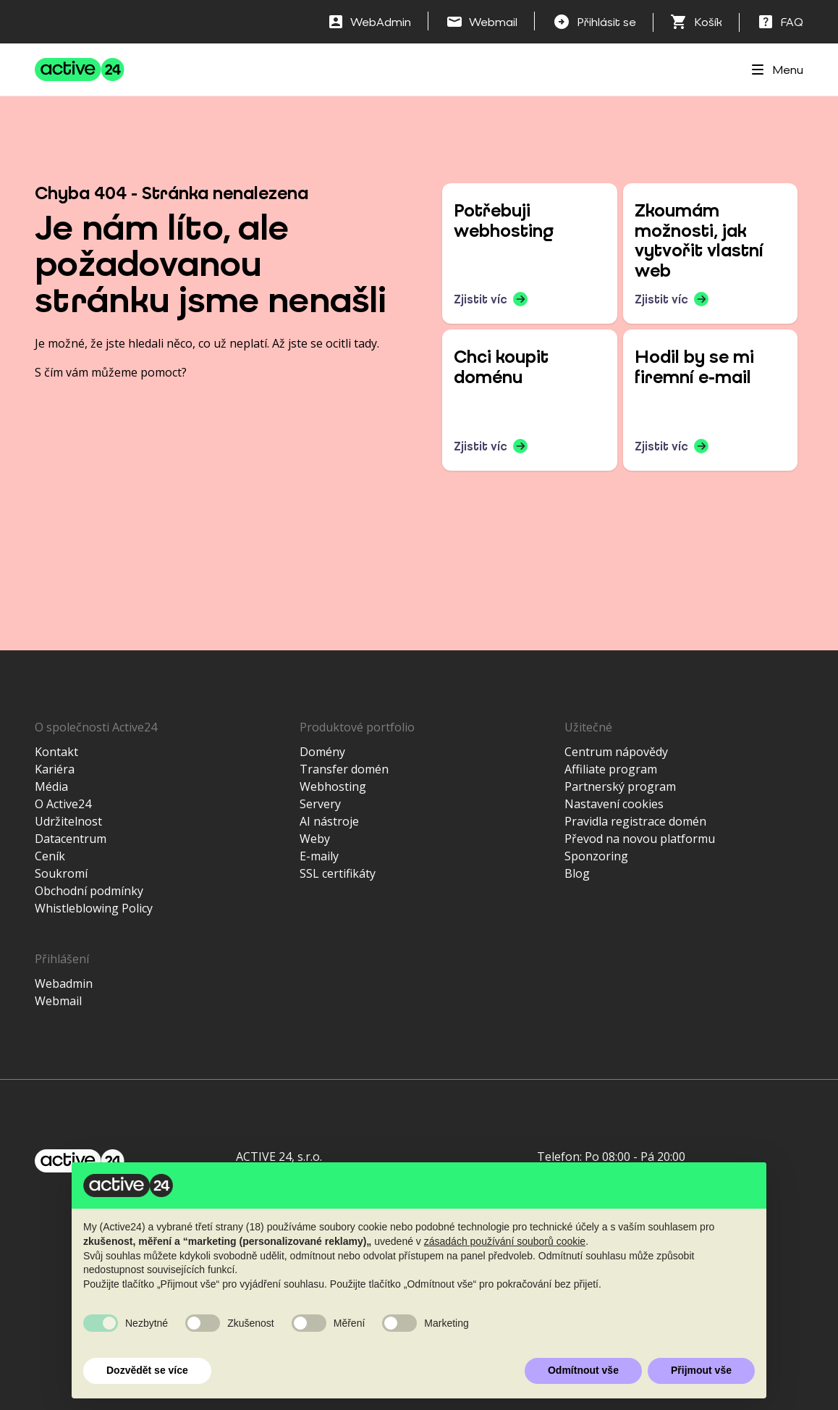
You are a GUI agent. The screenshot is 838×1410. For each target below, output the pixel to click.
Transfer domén (344, 769)
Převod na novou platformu (639, 839)
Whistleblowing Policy (94, 908)
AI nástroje (329, 821)
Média (51, 786)
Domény (322, 752)
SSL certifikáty (338, 873)
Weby (315, 839)
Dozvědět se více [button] (147, 1370)
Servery (320, 804)
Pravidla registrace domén (635, 821)
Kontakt (56, 752)
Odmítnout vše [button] (583, 1370)
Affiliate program (610, 769)
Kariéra (55, 769)
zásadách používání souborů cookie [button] (504, 1241)
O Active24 (63, 804)
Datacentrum (70, 839)
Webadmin (64, 983)
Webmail (58, 1001)
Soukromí (61, 873)
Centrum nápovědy (616, 752)
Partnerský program (620, 786)
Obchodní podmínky (89, 891)
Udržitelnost (68, 821)
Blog (577, 873)
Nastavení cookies (614, 804)
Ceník (50, 856)
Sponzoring (596, 856)
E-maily (319, 856)
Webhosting (333, 786)
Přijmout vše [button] (701, 1370)
